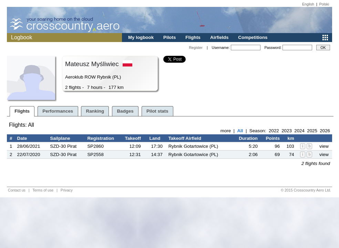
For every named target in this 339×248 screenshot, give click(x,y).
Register (196, 47)
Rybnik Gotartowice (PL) (193, 146)
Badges (125, 111)
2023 (286, 130)
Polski (324, 4)
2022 (274, 130)
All (240, 130)
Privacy (67, 190)
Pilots (169, 37)
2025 (312, 130)
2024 (299, 130)
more (225, 130)
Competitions (252, 37)
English (308, 4)
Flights (193, 37)
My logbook (141, 37)
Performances (57, 111)
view (324, 146)
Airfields (219, 37)
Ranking (95, 111)
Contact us (16, 190)
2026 (325, 130)
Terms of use (42, 190)
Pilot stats (157, 111)
